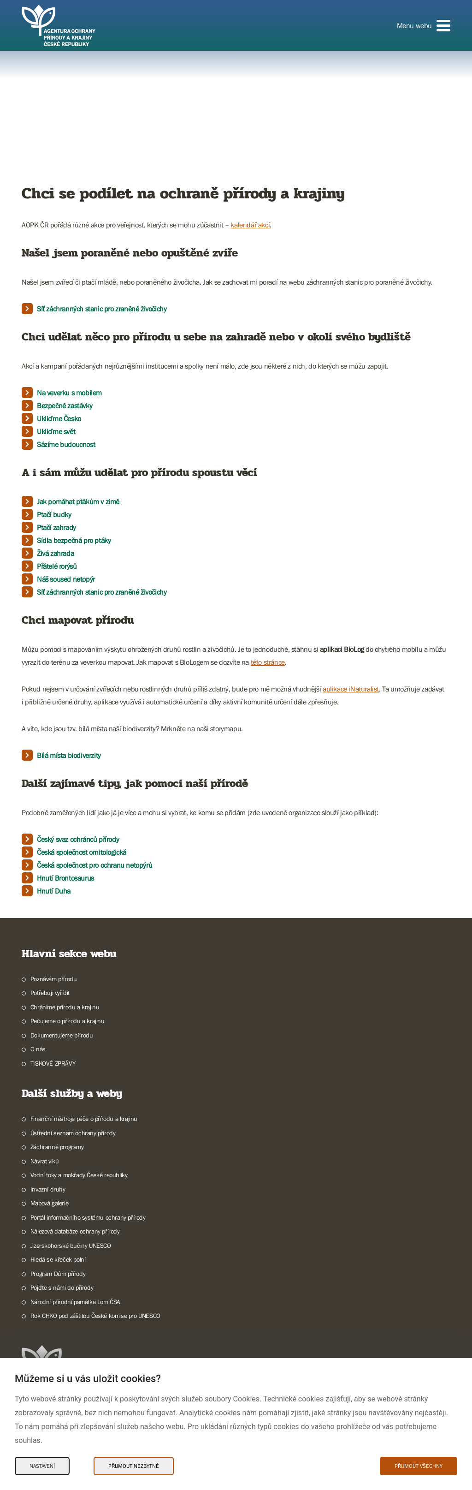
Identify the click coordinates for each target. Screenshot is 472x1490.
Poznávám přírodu (53, 979)
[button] (423, 25)
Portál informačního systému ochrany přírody (88, 1217)
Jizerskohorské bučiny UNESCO (70, 1245)
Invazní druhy (47, 1189)
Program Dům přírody (57, 1273)
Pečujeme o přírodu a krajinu (67, 1021)
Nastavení (42, 1466)
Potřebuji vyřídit (50, 992)
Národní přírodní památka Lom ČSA (75, 1301)
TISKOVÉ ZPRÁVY (52, 1063)
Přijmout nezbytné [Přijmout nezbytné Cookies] (133, 1466)
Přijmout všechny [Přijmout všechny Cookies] (418, 1466)
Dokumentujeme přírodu (61, 1035)
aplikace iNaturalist (351, 689)
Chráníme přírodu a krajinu (65, 1007)
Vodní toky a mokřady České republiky (79, 1175)
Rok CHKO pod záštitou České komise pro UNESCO (95, 1315)
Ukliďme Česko (59, 418)
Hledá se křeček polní (58, 1259)
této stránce (268, 662)
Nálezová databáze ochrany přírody (75, 1231)
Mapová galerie (49, 1203)
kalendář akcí (250, 225)
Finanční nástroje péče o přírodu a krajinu (83, 1118)
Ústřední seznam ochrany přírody (73, 1133)
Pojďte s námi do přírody (61, 1287)
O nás (38, 1049)
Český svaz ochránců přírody (78, 839)
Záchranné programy (57, 1146)
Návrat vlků (44, 1161)
